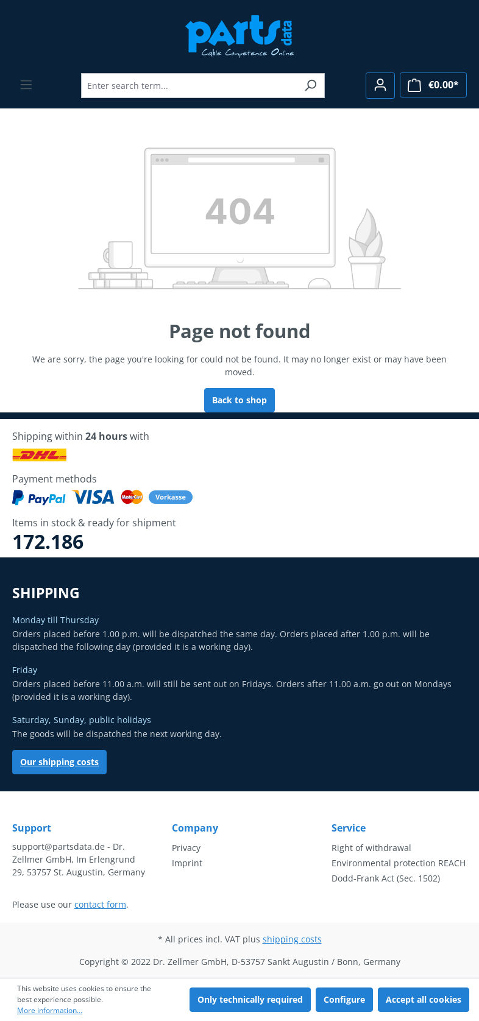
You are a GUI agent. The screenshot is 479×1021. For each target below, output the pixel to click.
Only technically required (250, 999)
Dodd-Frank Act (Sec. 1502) (386, 878)
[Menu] (26, 84)
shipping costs (292, 939)
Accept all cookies (423, 999)
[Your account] (380, 85)
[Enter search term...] (189, 85)
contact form (100, 904)
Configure (344, 999)
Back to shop (239, 400)
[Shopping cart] (433, 85)
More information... (49, 1010)
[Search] (310, 85)
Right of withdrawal (371, 847)
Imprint (187, 863)
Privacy (186, 847)
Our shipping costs (59, 762)
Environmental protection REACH (399, 863)
